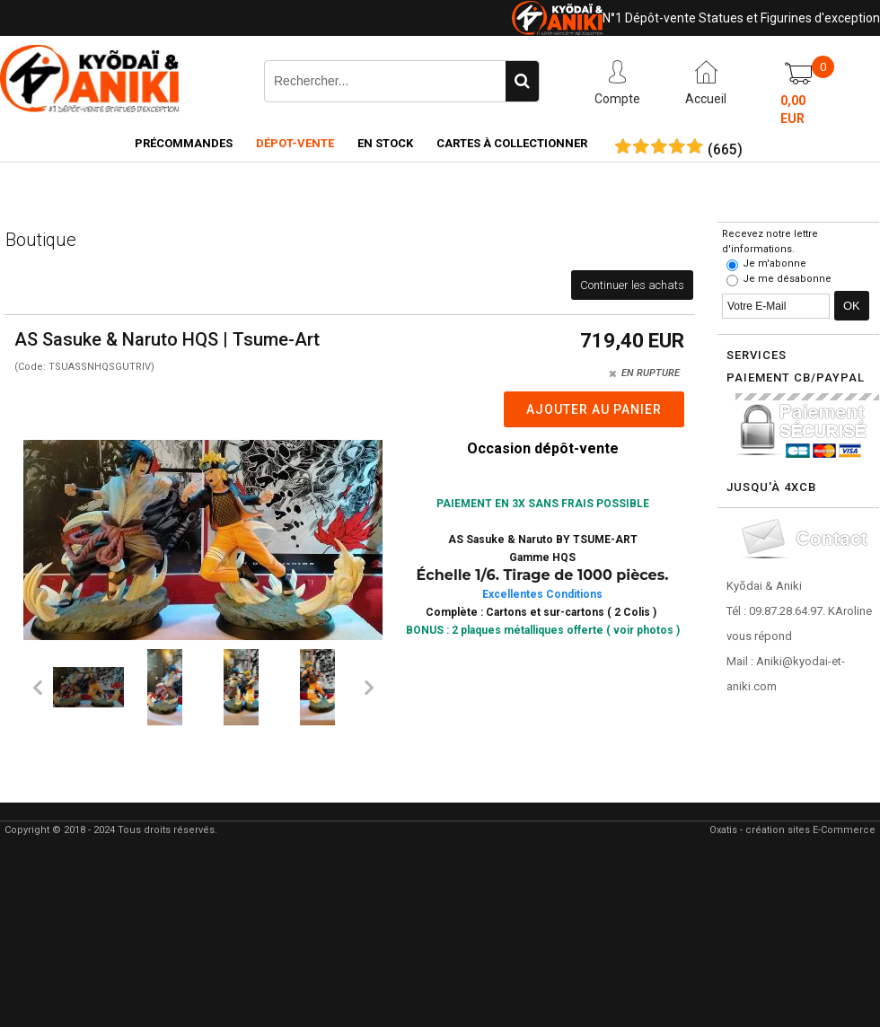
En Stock (385, 143)
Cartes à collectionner (511, 143)
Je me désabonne (787, 279)
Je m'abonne (774, 263)
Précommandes (184, 143)
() (725, 150)
